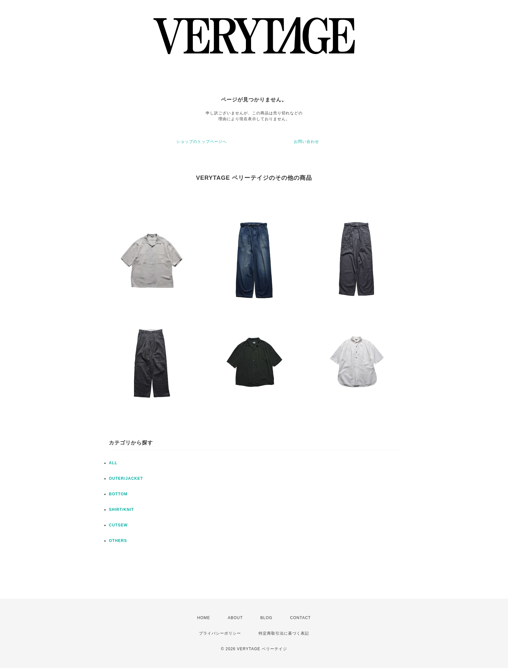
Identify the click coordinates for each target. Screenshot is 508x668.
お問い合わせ (306, 141)
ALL (113, 463)
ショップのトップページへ (201, 141)
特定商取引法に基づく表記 (284, 633)
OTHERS (118, 540)
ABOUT (235, 618)
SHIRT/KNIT (121, 509)
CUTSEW (118, 525)
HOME (203, 618)
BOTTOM (118, 494)
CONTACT (300, 618)
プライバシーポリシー (220, 633)
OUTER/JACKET (126, 478)
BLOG (266, 618)
